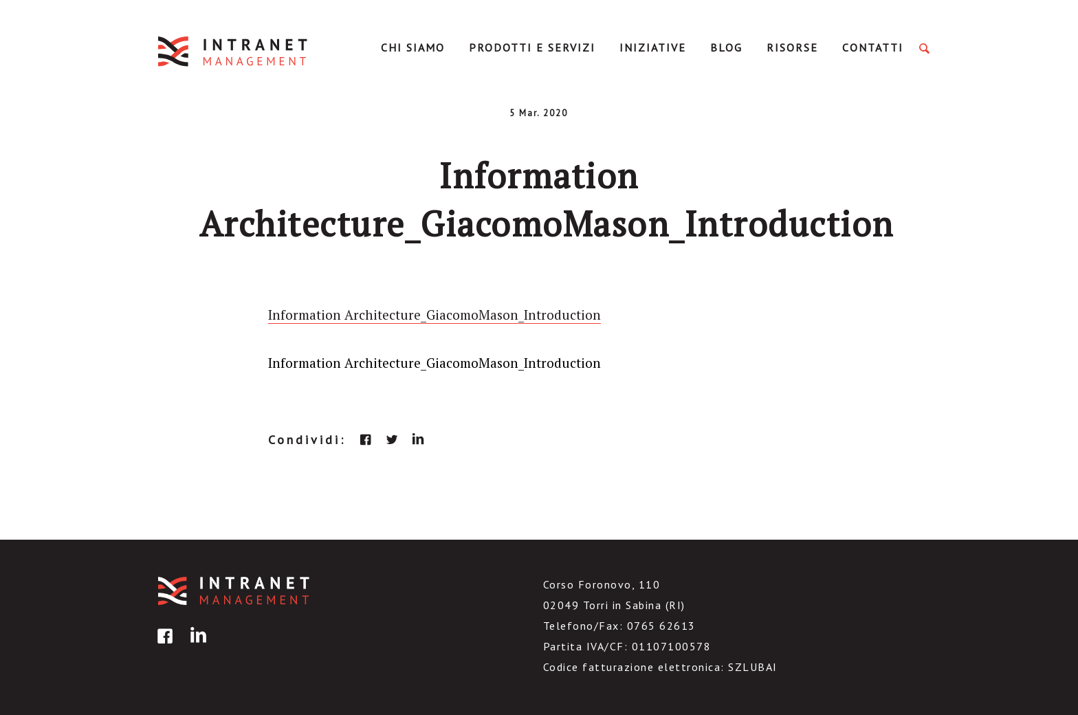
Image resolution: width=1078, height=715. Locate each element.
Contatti (872, 47)
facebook (366, 439)
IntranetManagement (233, 51)
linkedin (418, 439)
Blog (726, 47)
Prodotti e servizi (532, 47)
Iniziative (652, 47)
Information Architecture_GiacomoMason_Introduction (434, 314)
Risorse (792, 47)
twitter (392, 439)
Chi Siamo (413, 47)
